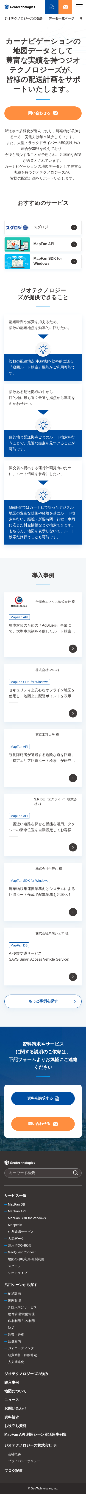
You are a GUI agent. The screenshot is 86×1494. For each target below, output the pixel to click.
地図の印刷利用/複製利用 (26, 1259)
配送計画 (14, 1293)
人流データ (16, 1238)
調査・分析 (16, 1334)
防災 (11, 1327)
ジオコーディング (21, 1348)
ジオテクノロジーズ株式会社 (30, 1446)
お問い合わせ (15, 1408)
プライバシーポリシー (24, 1461)
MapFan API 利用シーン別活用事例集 (35, 1434)
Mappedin (15, 1225)
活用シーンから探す (20, 1285)
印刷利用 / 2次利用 (21, 1321)
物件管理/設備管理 (21, 1314)
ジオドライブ (17, 1273)
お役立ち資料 (15, 1426)
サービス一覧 (15, 1196)
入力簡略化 (16, 1362)
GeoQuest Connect (22, 1252)
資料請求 (11, 1417)
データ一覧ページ (61, 18)
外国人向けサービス (22, 1307)
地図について (15, 1391)
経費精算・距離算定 (22, 1355)
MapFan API (17, 1211)
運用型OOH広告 (19, 1245)
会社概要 (14, 1454)
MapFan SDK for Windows (27, 1218)
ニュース (11, 1400)
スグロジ (14, 1266)
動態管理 (14, 1300)
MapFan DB (16, 1204)
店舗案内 (14, 1341)
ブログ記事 (13, 1471)
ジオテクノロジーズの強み (23, 18)
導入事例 (11, 1382)
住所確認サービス (21, 1232)
